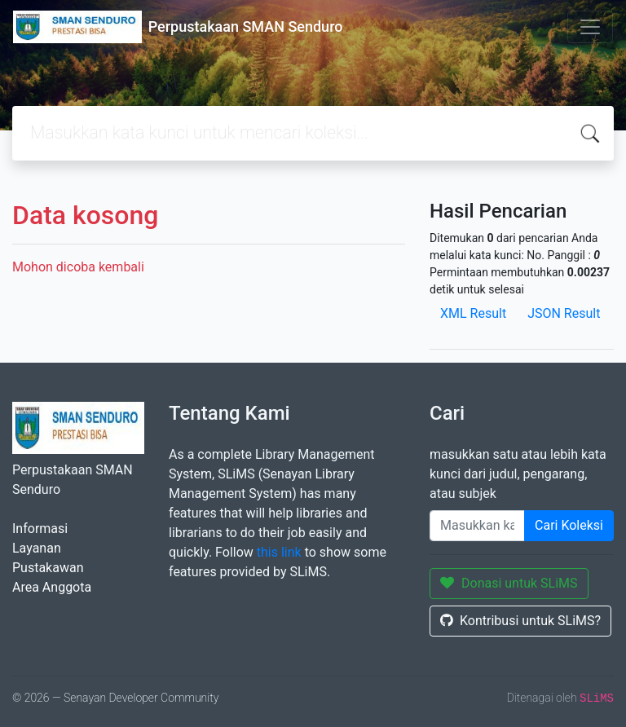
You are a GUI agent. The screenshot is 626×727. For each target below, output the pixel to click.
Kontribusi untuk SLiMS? (520, 620)
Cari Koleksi (569, 525)
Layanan (36, 548)
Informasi (40, 528)
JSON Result (563, 313)
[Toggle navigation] (590, 27)
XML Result (473, 313)
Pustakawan (47, 567)
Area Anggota (51, 587)
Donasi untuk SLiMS (509, 583)
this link (279, 552)
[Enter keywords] (477, 525)
